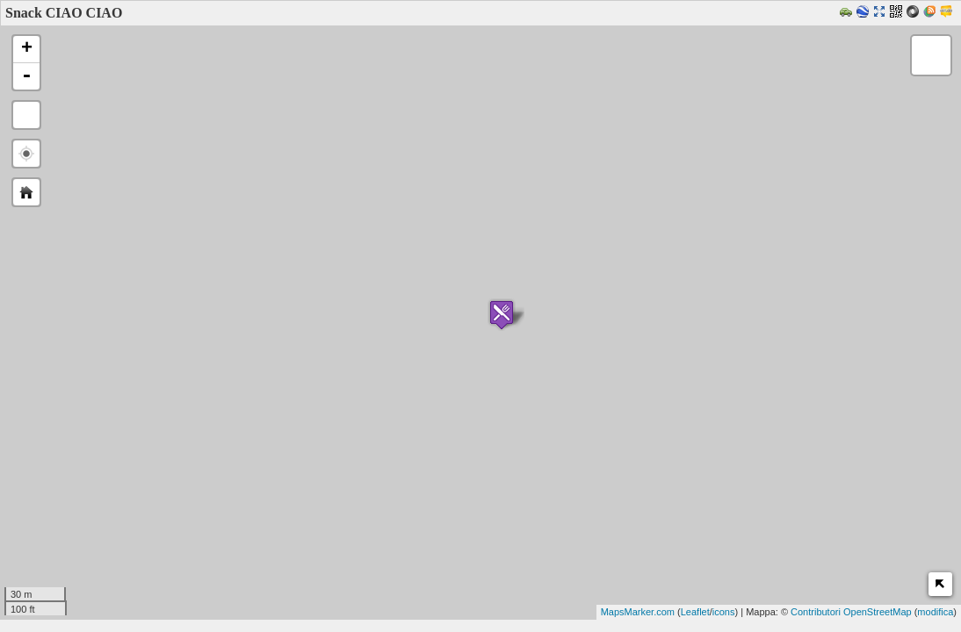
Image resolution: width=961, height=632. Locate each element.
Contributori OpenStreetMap (851, 612)
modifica (935, 612)
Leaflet (695, 612)
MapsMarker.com (638, 612)
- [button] (26, 76)
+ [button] (27, 49)
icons (723, 612)
